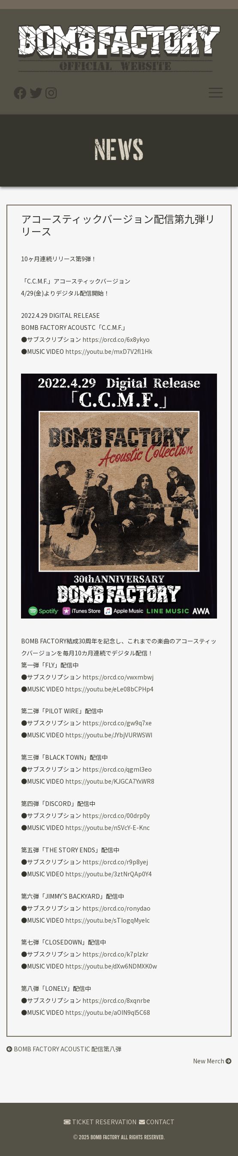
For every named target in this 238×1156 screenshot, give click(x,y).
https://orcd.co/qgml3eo (117, 769)
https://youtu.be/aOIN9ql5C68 (107, 1012)
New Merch (212, 1060)
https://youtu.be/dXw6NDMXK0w (111, 966)
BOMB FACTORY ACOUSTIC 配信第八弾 (63, 1048)
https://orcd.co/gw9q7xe (117, 722)
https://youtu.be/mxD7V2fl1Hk (108, 351)
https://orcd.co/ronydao (116, 908)
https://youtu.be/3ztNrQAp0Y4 (108, 873)
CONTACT (157, 1121)
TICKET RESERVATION (100, 1121)
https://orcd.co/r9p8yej (115, 861)
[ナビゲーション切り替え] (215, 92)
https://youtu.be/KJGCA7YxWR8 (109, 781)
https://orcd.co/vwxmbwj (118, 677)
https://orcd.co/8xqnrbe (116, 1000)
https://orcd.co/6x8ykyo (116, 339)
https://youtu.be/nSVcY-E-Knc (107, 827)
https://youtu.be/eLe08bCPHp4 (109, 689)
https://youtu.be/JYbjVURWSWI (108, 734)
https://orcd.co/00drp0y (116, 815)
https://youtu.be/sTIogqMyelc (107, 920)
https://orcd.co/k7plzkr (115, 954)
